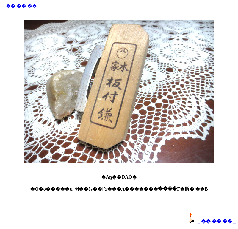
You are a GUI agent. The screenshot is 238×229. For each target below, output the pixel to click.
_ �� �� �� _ (21, 5)
